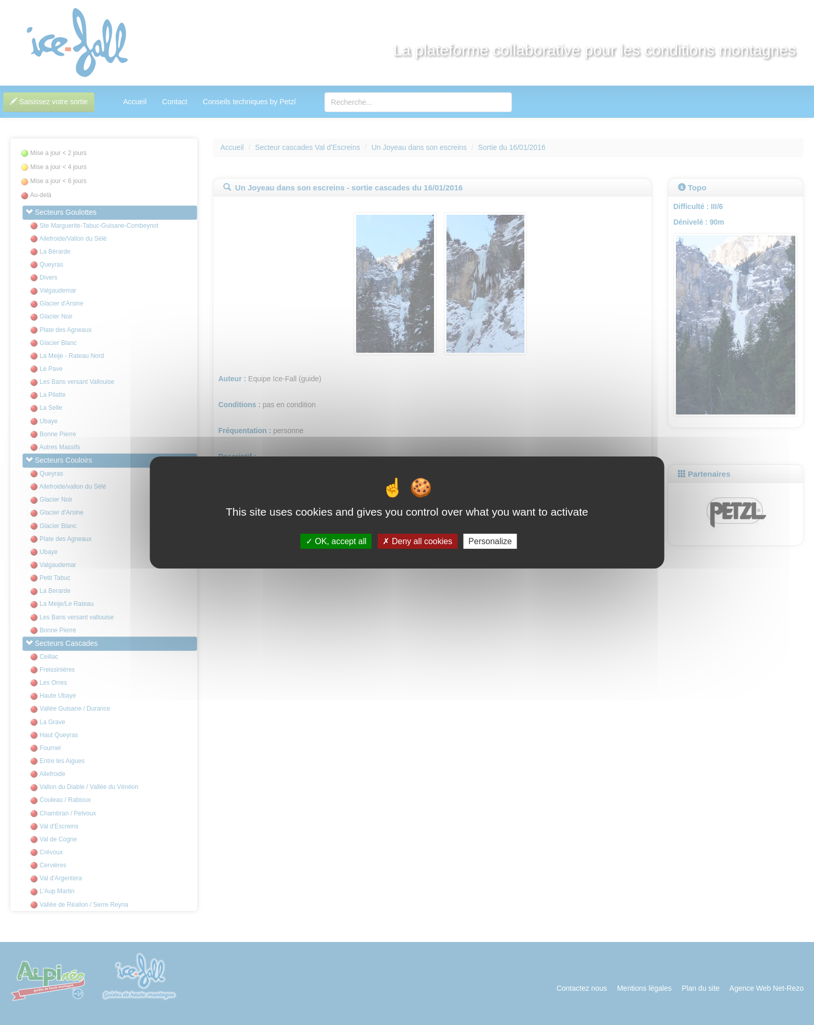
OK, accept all (336, 541)
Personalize (490, 541)
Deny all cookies (417, 541)
